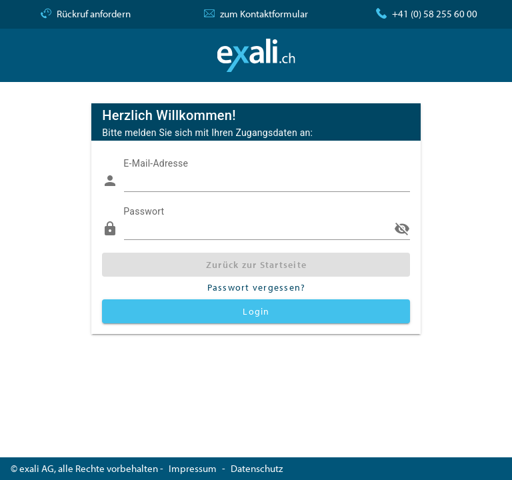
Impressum (193, 468)
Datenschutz (257, 468)
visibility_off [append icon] (402, 229)
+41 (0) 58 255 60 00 (434, 13)
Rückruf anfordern (94, 13)
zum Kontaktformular (264, 13)
